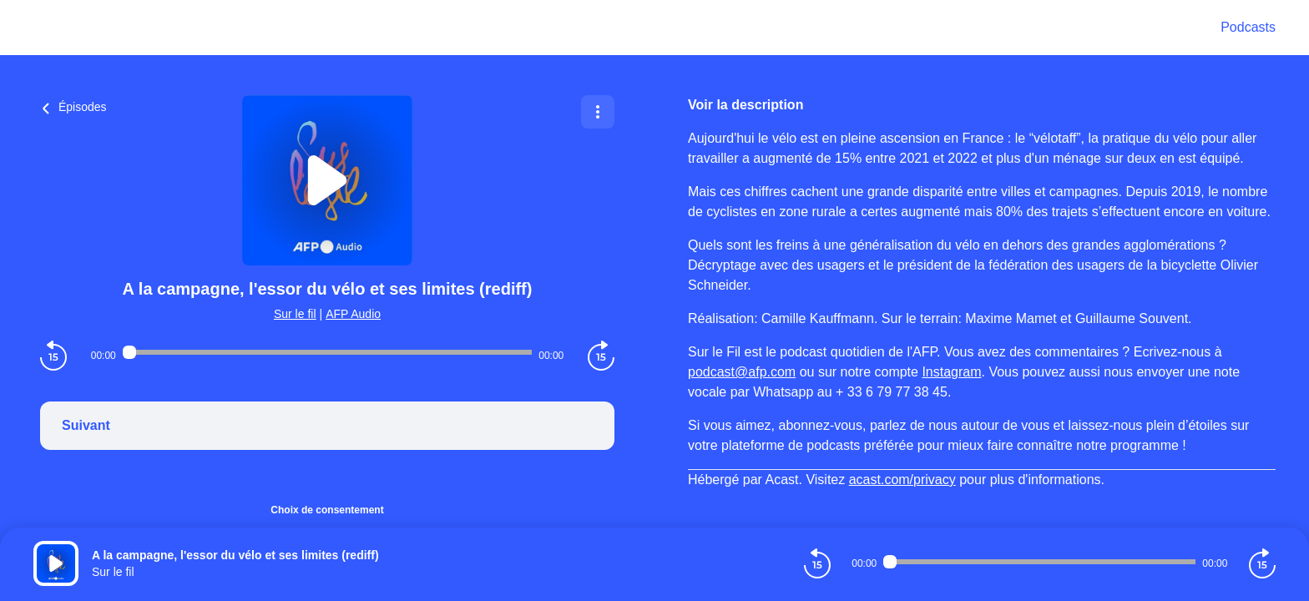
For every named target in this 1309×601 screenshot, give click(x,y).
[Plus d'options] (597, 112)
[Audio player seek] (327, 352)
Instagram (951, 372)
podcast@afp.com (742, 372)
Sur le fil (295, 314)
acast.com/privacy (902, 479)
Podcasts (1248, 27)
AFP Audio (353, 314)
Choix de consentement (326, 510)
